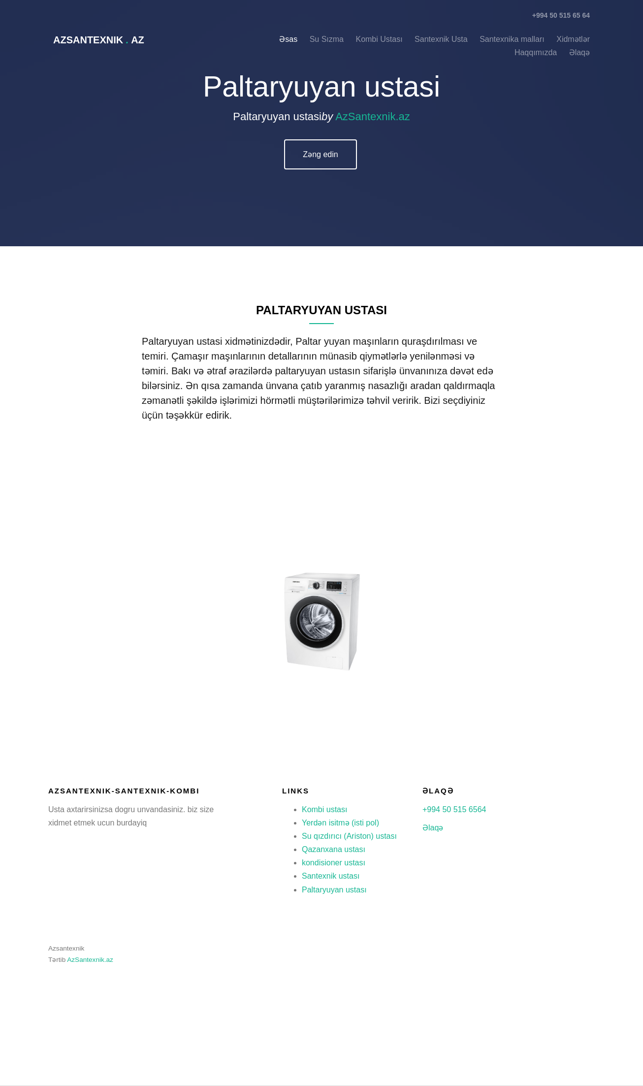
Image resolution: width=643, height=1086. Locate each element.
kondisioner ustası (333, 862)
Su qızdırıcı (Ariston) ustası (349, 836)
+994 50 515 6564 (454, 809)
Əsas (288, 39)
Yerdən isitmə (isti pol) (340, 823)
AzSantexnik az (98, 39)
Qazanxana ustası (333, 849)
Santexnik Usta (441, 39)
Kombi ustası (324, 809)
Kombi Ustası (380, 39)
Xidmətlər (573, 39)
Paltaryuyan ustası (334, 890)
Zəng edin (320, 154)
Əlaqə (432, 827)
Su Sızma (327, 39)
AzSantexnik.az (372, 116)
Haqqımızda (535, 52)
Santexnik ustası (330, 876)
